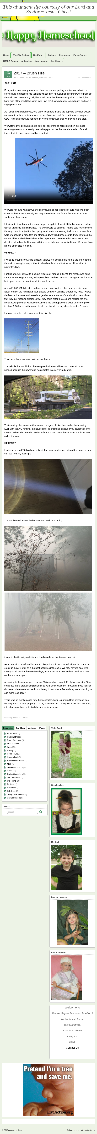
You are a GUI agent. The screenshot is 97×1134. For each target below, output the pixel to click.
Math (9, 764)
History (10, 750)
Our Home (48, 78)
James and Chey (15, 1130)
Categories (8, 728)
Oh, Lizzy (57, 62)
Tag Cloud (20, 728)
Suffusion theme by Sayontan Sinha (81, 1130)
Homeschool (12, 757)
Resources (64, 55)
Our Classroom (13, 777)
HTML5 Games (10, 61)
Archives (32, 728)
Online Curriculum (15, 774)
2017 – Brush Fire (29, 73)
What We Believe (21, 55)
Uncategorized (13, 798)
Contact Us (72, 1047)
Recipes (52, 55)
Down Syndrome (14, 740)
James (15, 718)
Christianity (12, 737)
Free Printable (13, 744)
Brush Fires (33, 78)
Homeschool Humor (15, 760)
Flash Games (79, 55)
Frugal (10, 747)
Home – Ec (12, 754)
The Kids (38, 56)
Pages (42, 728)
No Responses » (84, 78)
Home (6, 55)
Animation (26, 61)
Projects (10, 784)
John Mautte (41, 61)
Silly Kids (11, 791)
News (41, 78)
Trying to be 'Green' (15, 794)
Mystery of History (15, 767)
